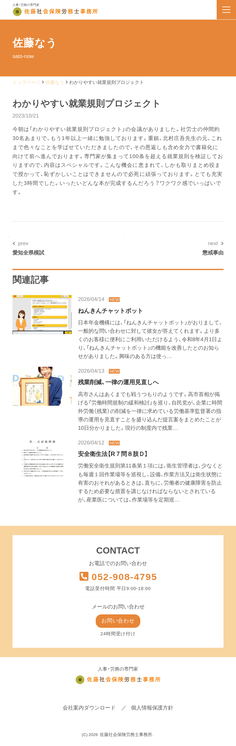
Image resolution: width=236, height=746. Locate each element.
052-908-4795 (118, 577)
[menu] (226, 9)
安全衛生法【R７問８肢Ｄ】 (113, 453)
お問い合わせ (118, 621)
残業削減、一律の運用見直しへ (118, 382)
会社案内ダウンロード (89, 709)
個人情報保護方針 (152, 709)
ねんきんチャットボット (110, 310)
